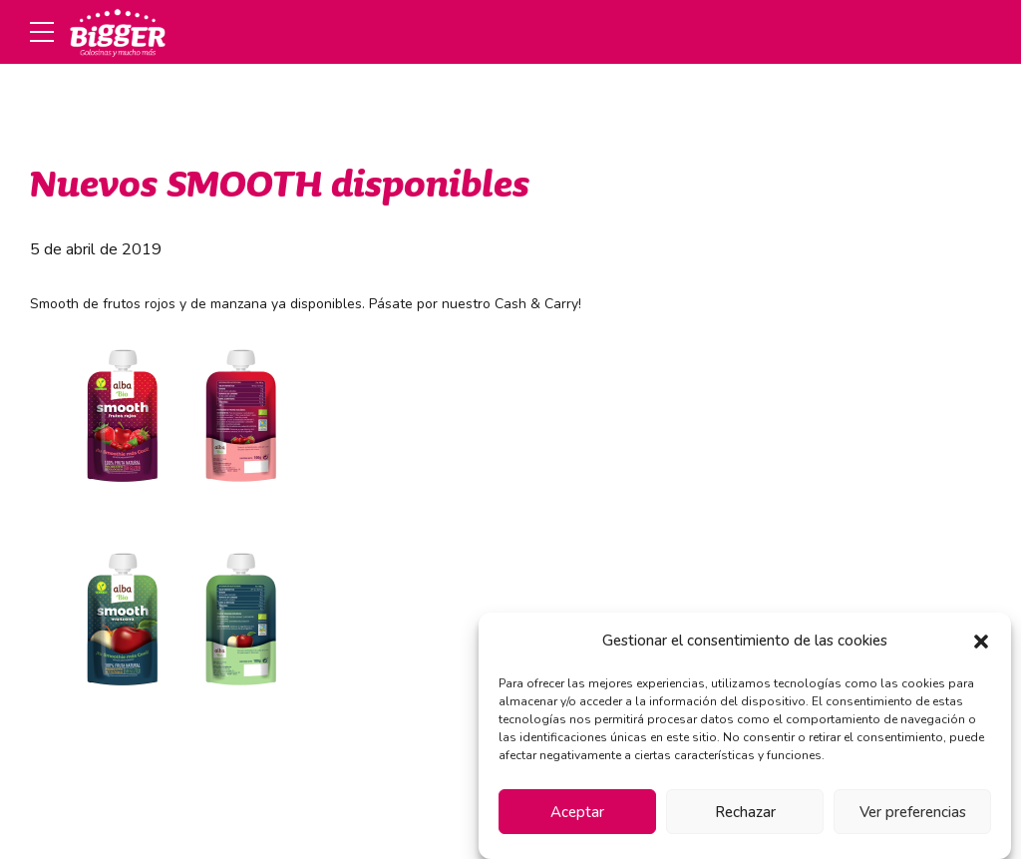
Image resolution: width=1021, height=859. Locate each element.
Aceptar (577, 812)
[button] (981, 641)
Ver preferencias (912, 812)
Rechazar (745, 812)
